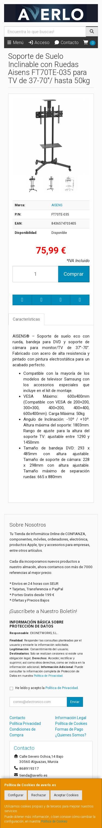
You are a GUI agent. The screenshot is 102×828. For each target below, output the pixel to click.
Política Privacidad (25, 723)
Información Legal (70, 718)
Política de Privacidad (48, 676)
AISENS (56, 205)
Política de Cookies (54, 821)
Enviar (74, 702)
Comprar (74, 274)
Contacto (66, 42)
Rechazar (38, 795)
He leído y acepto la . (47, 688)
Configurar (15, 795)
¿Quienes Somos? (70, 735)
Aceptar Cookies (66, 795)
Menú (15, 42)
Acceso (39, 42)
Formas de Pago (69, 729)
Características (26, 319)
